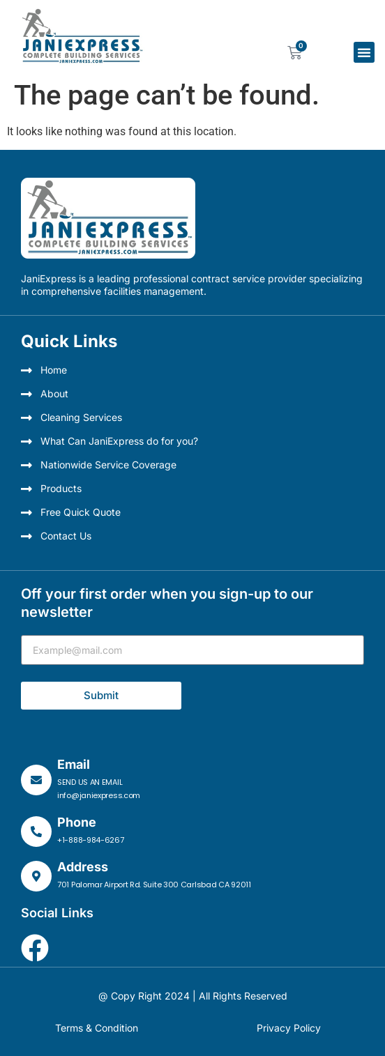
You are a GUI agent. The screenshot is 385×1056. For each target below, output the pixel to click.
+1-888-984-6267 (90, 839)
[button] (364, 52)
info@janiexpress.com (98, 795)
